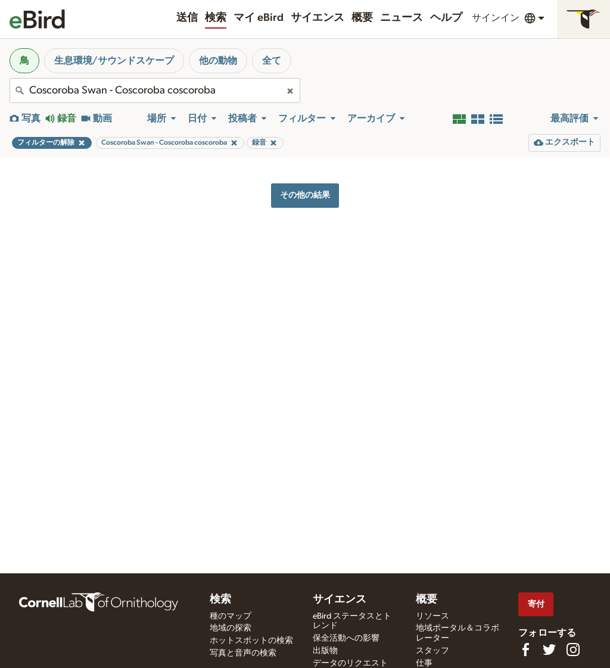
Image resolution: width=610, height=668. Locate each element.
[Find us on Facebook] (525, 649)
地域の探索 (230, 628)
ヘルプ (446, 18)
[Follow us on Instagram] (573, 649)
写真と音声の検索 (243, 653)
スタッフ (432, 651)
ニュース (401, 18)
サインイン (495, 18)
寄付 (536, 604)
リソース (432, 616)
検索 (215, 18)
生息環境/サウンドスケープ (114, 60)
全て (271, 60)
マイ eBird (259, 18)
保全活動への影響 (346, 638)
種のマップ (230, 616)
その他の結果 (305, 195)
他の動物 (218, 60)
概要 (362, 18)
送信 (187, 18)
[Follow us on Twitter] (549, 649)
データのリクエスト (350, 663)
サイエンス (317, 18)
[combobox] (155, 90)
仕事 (424, 663)
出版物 (325, 651)
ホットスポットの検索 (251, 640)
